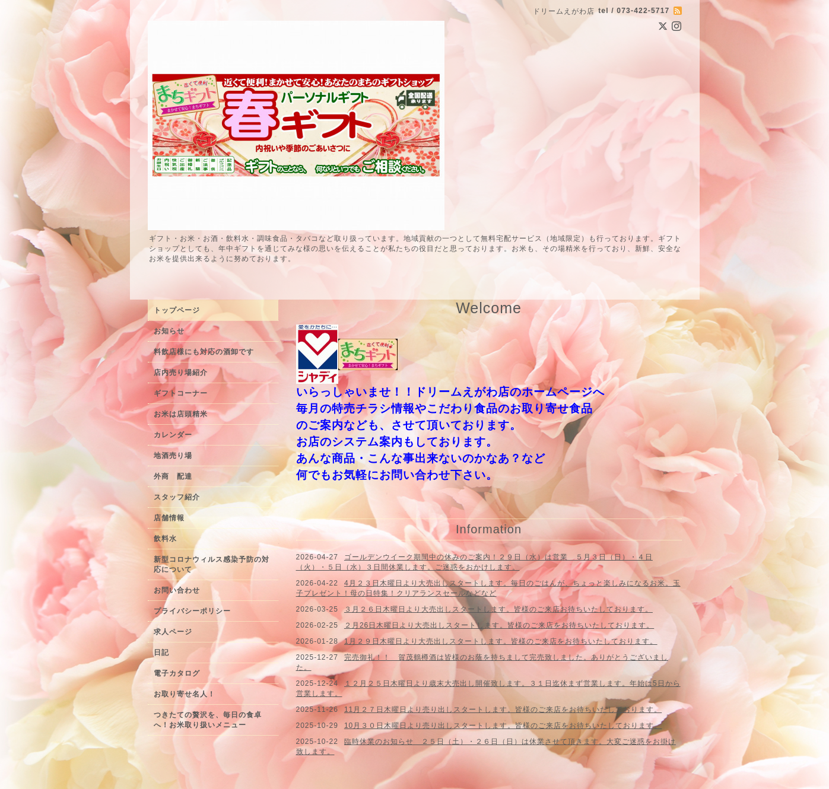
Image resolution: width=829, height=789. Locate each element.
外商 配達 (173, 476)
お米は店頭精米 (181, 414)
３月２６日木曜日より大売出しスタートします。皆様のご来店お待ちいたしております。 (498, 609)
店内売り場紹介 (181, 372)
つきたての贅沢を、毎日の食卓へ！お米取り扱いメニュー (208, 720)
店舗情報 (169, 518)
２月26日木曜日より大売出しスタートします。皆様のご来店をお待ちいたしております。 (499, 625)
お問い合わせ (177, 590)
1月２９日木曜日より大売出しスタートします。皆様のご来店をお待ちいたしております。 (501, 641)
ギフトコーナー (181, 393)
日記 (161, 652)
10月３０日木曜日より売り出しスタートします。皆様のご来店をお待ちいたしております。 (503, 725)
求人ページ (173, 632)
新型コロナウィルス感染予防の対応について (211, 564)
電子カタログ (177, 673)
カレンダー (173, 435)
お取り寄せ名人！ (184, 694)
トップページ (177, 310)
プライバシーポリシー (192, 611)
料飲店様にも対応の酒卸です (204, 352)
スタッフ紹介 (177, 497)
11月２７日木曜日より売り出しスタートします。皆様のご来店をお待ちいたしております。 (503, 709)
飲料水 (165, 539)
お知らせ (169, 331)
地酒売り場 (173, 455)
